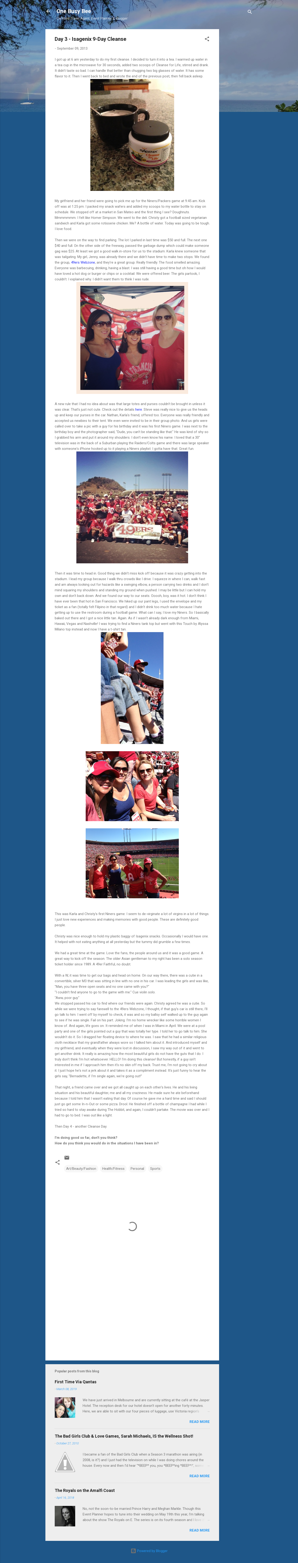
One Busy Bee (74, 11)
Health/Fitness (113, 1169)
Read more (200, 1422)
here (138, 409)
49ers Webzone (83, 262)
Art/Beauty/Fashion (81, 1169)
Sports (155, 1169)
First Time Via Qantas (75, 1381)
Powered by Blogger (149, 1551)
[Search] (250, 13)
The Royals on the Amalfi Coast (85, 1490)
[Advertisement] (238, 99)
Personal (137, 1169)
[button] (207, 39)
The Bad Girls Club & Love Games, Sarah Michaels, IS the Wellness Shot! (124, 1436)
